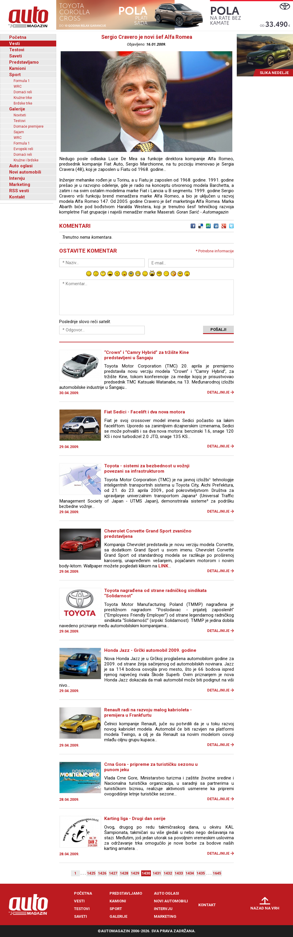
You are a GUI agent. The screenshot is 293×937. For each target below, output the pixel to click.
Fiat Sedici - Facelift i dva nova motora (144, 412)
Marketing (19, 184)
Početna (17, 37)
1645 (217, 873)
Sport (15, 74)
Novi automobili (25, 172)
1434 (190, 873)
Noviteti (20, 115)
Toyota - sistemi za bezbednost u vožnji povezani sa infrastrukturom (146, 468)
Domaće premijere (29, 126)
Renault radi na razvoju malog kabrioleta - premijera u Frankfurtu (148, 712)
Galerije (17, 109)
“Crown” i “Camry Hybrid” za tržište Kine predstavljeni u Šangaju (146, 355)
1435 (201, 873)
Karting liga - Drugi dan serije (134, 818)
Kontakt (17, 197)
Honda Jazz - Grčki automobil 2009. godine (150, 650)
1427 (113, 873)
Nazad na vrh (264, 908)
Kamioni (17, 68)
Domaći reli (23, 92)
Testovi (16, 49)
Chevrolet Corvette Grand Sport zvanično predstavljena (147, 533)
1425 (91, 873)
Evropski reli (23, 149)
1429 (135, 873)
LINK (163, 566)
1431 (157, 873)
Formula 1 (22, 81)
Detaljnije (218, 392)
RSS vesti (19, 190)
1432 (168, 873)
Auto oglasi (21, 166)
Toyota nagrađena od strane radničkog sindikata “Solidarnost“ (155, 593)
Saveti (15, 56)
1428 (124, 873)
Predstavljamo (24, 62)
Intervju (17, 178)
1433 (179, 873)
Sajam (19, 132)
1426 (102, 873)
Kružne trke (23, 98)
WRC (18, 86)
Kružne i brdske (26, 160)
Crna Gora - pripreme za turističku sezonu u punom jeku (151, 767)
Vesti (14, 43)
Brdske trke (23, 103)
